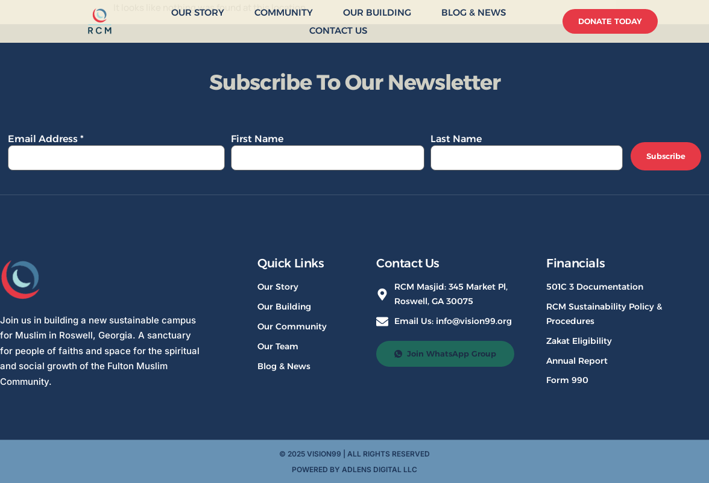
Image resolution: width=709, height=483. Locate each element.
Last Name (456, 139)
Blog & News (473, 12)
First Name (257, 139)
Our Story (197, 12)
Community (283, 12)
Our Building (377, 12)
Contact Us (338, 30)
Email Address (46, 139)
